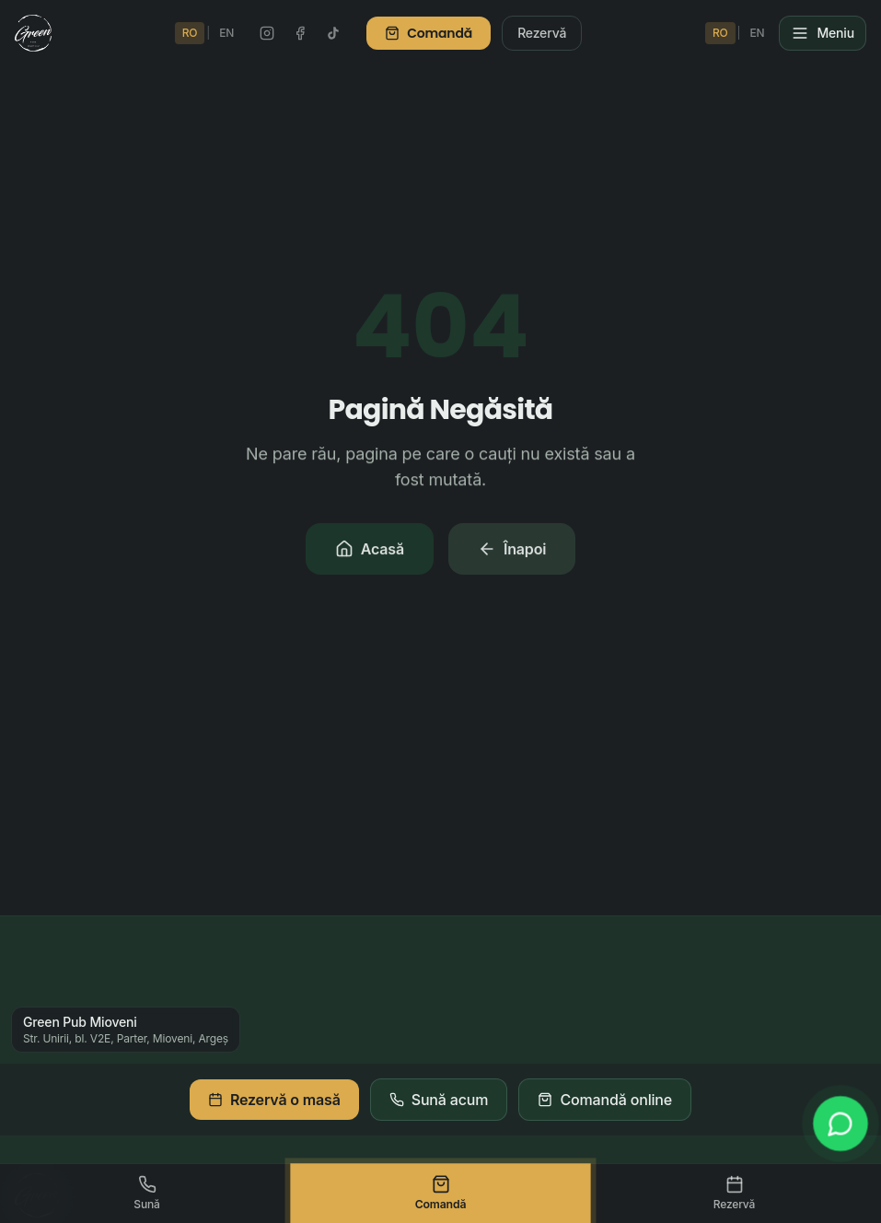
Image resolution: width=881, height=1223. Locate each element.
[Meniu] (822, 33)
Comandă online (605, 1099)
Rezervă (541, 33)
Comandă (428, 33)
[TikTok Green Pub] (333, 33)
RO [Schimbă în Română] (190, 33)
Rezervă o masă (274, 1099)
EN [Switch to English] (226, 33)
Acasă (369, 551)
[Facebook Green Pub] (300, 33)
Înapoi (512, 551)
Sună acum (439, 1099)
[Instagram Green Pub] (267, 33)
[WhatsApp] (841, 1124)
